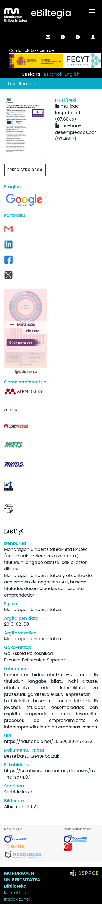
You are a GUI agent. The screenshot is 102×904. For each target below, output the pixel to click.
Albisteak (14, 806)
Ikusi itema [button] (21, 84)
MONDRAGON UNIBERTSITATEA (22, 876)
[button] (63, 37)
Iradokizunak (18, 899)
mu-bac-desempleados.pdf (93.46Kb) (75, 132)
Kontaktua (15, 893)
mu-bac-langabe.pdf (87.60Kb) (68, 112)
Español (52, 74)
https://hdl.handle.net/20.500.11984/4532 (48, 741)
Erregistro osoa (24, 170)
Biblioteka (15, 886)
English (72, 74)
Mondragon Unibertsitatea (32, 609)
